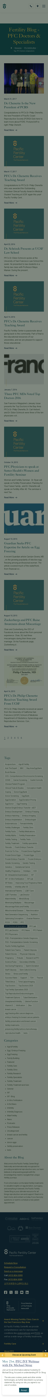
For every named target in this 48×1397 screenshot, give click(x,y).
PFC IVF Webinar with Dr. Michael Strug (20, 1363)
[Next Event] (45, 1355)
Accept (24, 1390)
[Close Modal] (45, 1350)
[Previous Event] (2, 1355)
